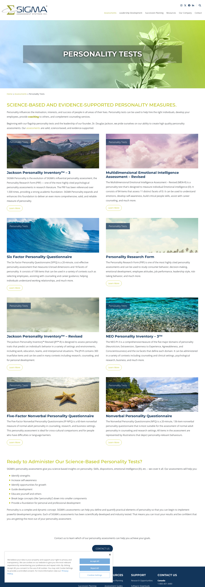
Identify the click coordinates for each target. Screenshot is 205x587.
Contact (198, 13)
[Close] (110, 554)
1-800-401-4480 (165, 583)
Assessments (110, 13)
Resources (171, 13)
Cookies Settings (94, 575)
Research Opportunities (142, 580)
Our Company (185, 13)
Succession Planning (154, 13)
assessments (33, 128)
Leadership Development (130, 13)
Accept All (94, 561)
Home (9, 94)
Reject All (95, 568)
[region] (59, 567)
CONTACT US (102, 548)
